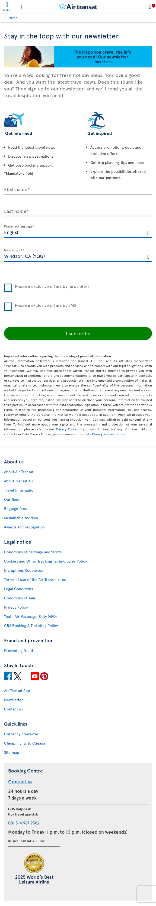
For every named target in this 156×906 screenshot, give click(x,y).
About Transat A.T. (19, 480)
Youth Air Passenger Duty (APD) (30, 616)
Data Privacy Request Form (104, 434)
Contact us (13, 709)
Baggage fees (15, 508)
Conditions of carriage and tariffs (33, 551)
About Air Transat (18, 471)
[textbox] (78, 231)
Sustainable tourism (21, 517)
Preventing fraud (18, 650)
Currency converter (21, 733)
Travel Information (20, 490)
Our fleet (12, 499)
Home (13, 17)
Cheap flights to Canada (24, 743)
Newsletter (13, 699)
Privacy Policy (66, 429)
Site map (11, 752)
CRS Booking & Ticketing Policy (31, 625)
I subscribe (78, 333)
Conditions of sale (19, 597)
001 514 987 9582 (24, 823)
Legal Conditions (18, 588)
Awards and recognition (24, 527)
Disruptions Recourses (23, 570)
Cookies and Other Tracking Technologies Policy (45, 561)
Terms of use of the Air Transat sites (35, 579)
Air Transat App (17, 690)
